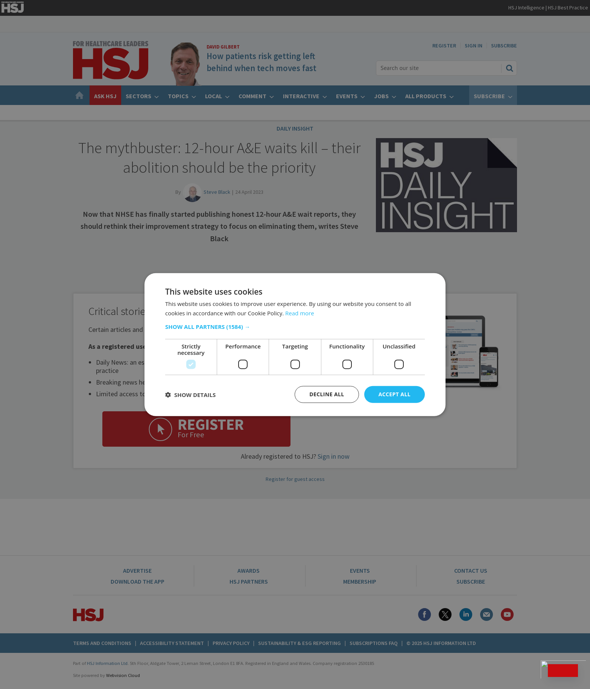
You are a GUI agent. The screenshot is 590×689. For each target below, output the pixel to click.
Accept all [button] (395, 394)
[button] (295, 326)
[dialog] (295, 344)
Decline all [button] (326, 394)
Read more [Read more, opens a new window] (299, 312)
